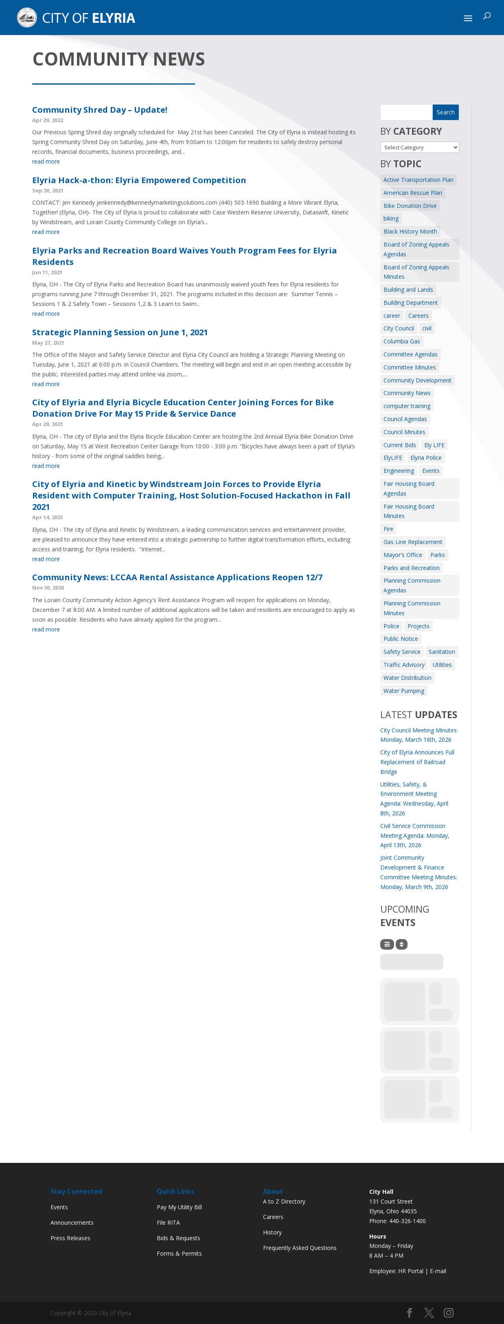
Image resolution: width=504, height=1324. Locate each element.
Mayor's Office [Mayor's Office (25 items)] (402, 555)
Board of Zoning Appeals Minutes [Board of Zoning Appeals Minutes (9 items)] (416, 272)
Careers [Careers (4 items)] (418, 315)
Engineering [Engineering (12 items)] (398, 470)
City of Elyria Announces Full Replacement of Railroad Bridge (417, 762)
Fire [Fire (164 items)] (388, 529)
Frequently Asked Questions (300, 1248)
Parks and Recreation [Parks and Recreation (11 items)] (411, 568)
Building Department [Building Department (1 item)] (410, 302)
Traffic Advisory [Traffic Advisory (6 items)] (404, 665)
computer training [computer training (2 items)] (406, 406)
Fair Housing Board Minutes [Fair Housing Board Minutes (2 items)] (408, 511)
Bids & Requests (178, 1238)
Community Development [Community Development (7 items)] (417, 380)
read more (46, 161)
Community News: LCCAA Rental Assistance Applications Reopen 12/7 (177, 577)
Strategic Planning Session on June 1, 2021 (120, 332)
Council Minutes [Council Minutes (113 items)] (404, 432)
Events (59, 1207)
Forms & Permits (179, 1253)
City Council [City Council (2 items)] (398, 328)
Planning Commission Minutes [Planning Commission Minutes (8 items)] (411, 608)
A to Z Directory (284, 1201)
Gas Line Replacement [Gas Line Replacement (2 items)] (413, 542)
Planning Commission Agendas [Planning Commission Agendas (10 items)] (411, 585)
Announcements (72, 1222)
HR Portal (410, 1271)
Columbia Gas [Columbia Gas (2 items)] (401, 341)
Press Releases (70, 1238)
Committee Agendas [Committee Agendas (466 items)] (410, 354)
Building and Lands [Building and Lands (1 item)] (408, 289)
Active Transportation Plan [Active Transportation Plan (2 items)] (418, 180)
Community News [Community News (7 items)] (407, 393)
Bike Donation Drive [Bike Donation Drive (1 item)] (410, 206)
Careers (273, 1217)
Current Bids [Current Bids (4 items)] (399, 445)
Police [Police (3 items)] (391, 626)
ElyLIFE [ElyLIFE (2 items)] (392, 457)
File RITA (168, 1222)
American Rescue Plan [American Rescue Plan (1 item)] (412, 193)
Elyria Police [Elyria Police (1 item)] (426, 457)
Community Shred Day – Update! (99, 109)
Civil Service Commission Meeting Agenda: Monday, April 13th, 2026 (414, 835)
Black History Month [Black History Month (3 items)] (410, 231)
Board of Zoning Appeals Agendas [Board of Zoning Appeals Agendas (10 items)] (416, 249)
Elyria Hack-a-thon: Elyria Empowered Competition (139, 180)
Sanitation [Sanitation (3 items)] (442, 651)
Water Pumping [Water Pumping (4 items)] (403, 691)
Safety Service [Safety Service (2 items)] (402, 651)
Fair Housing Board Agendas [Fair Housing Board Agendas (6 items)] (408, 488)
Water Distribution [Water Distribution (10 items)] (407, 678)
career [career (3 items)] (391, 315)
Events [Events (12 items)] (431, 470)
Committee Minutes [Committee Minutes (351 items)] (409, 367)
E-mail (438, 1271)
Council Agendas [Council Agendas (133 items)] (405, 419)
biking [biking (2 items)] (391, 218)
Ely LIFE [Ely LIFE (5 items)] (434, 445)
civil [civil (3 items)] (427, 328)
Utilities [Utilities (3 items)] (442, 665)
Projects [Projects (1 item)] (418, 626)
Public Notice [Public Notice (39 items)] (400, 638)
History (272, 1232)
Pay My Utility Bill (179, 1207)
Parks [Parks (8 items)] (437, 555)
